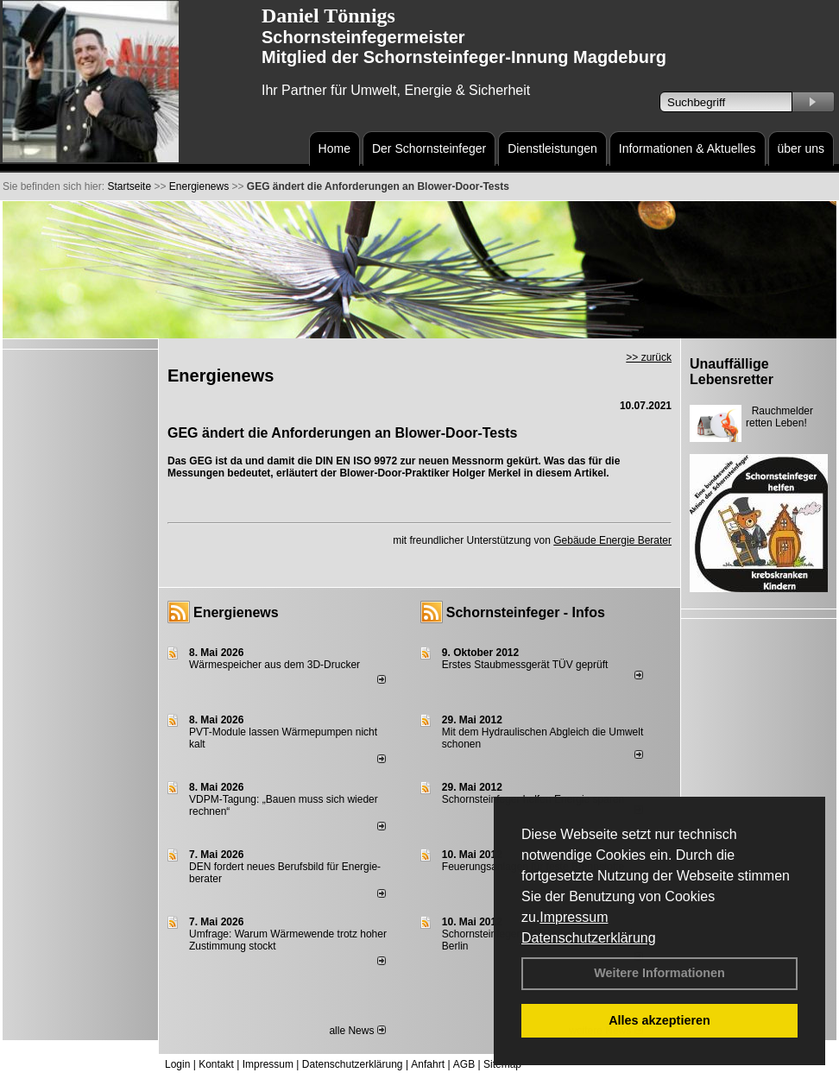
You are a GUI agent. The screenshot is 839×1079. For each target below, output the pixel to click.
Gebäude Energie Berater (612, 540)
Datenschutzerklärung (588, 938)
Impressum (573, 917)
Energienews (236, 612)
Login (177, 1064)
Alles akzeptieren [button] (659, 1020)
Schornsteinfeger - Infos (525, 612)
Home (334, 148)
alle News (357, 1031)
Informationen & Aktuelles (687, 148)
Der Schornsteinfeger (429, 148)
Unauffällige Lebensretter (731, 372)
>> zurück (649, 357)
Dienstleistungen (552, 148)
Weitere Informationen (659, 973)
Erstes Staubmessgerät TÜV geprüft (525, 665)
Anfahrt (428, 1064)
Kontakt (216, 1064)
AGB (464, 1064)
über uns (801, 148)
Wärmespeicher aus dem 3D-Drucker (274, 665)
